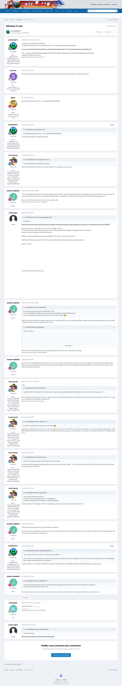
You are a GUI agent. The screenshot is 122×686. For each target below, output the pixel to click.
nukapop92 (13, 603)
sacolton (13, 70)
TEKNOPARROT (26, 11)
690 (13, 112)
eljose (13, 98)
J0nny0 (40, 307)
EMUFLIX (69, 11)
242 (13, 55)
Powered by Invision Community (61, 683)
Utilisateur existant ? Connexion (101, 4)
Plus (76, 11)
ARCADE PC (15, 11)
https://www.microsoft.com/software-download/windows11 (38, 636)
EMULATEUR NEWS (38, 11)
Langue (115, 4)
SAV (63, 11)
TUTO (57, 11)
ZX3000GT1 (17, 31)
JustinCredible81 (13, 191)
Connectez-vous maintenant (61, 655)
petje (39, 327)
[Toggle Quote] (24, 129)
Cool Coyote (13, 155)
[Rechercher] (96, 11)
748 (13, 170)
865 (13, 206)
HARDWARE (25, 33)
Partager (99, 32)
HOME (7, 11)
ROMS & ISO (49, 11)
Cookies (64, 679)
